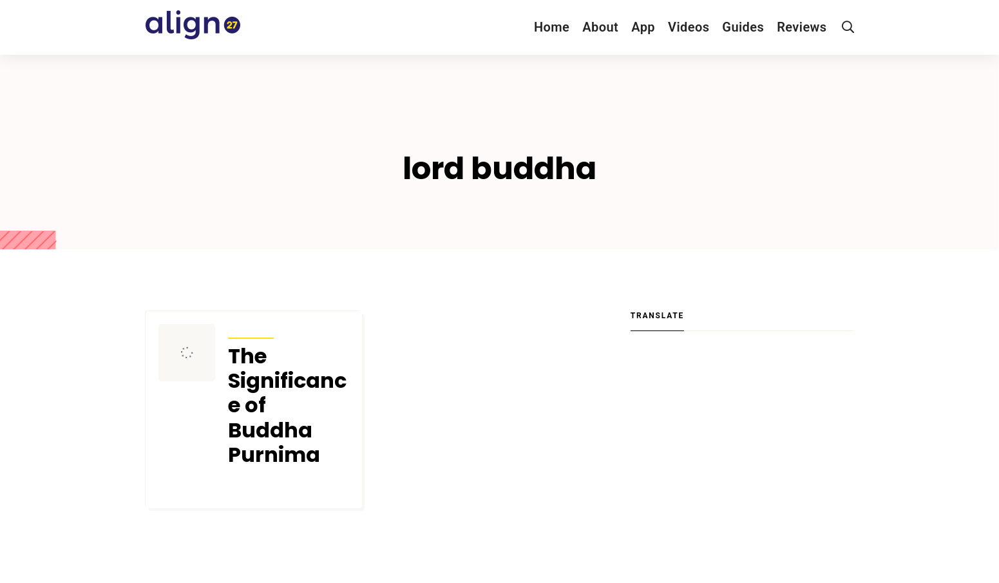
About (600, 27)
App (643, 27)
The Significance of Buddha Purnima (287, 406)
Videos (688, 27)
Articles (251, 329)
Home (551, 27)
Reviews (801, 27)
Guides (743, 27)
